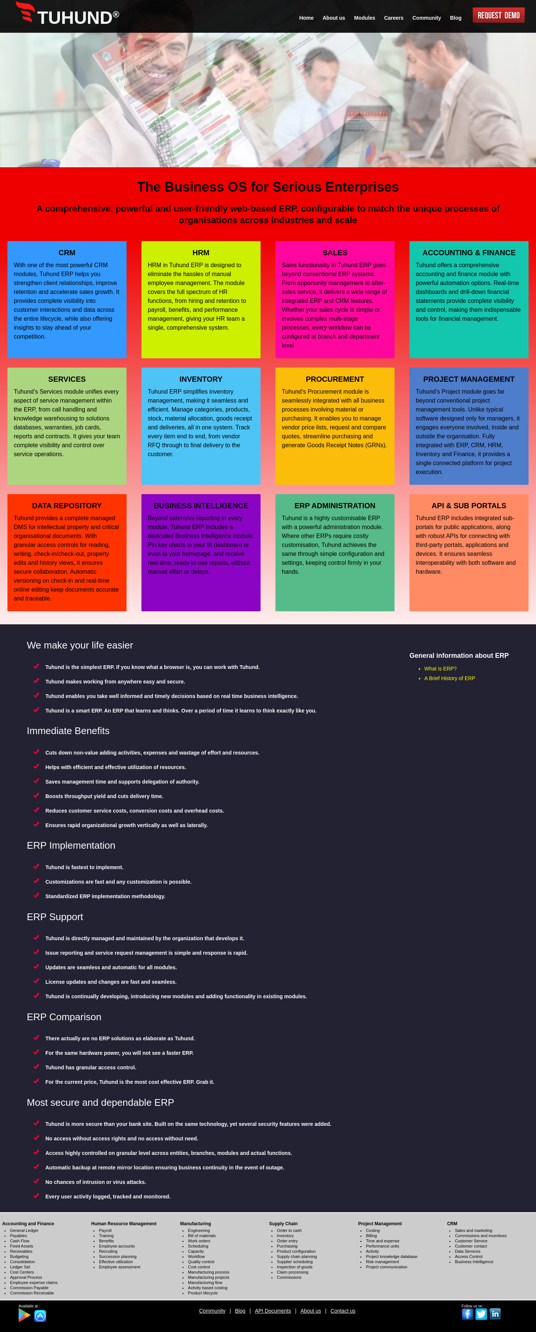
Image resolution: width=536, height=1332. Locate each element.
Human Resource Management (123, 1223)
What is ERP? (440, 669)
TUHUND (78, 18)
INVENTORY (201, 379)
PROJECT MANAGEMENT (469, 379)
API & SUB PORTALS (469, 506)
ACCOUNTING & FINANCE (469, 253)
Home (306, 18)
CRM (67, 253)
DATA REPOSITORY (67, 506)
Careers (393, 18)
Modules (364, 18)
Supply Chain (283, 1223)
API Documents (273, 1311)
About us (310, 1311)
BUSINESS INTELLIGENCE (201, 506)
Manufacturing (195, 1223)
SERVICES (67, 379)
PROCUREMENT (335, 379)
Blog (240, 1311)
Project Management (380, 1223)
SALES (335, 253)
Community (212, 1311)
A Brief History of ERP (449, 678)
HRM (201, 253)
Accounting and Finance (28, 1223)
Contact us (343, 1311)
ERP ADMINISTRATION (334, 506)
